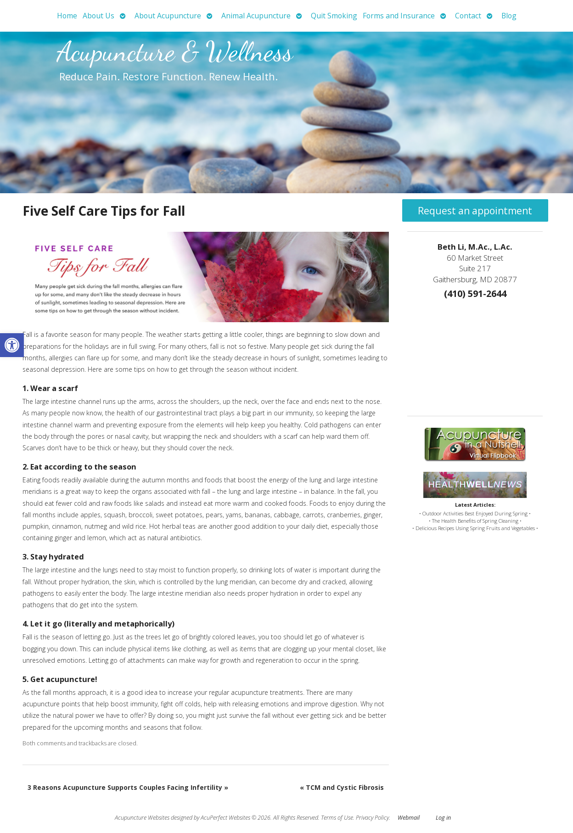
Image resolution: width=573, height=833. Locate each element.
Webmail (409, 818)
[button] (12, 345)
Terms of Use (337, 818)
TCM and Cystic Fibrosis (342, 787)
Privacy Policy (372, 818)
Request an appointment (475, 210)
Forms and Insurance (399, 16)
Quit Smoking (334, 16)
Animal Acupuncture (256, 16)
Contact (468, 16)
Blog (509, 16)
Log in (443, 818)
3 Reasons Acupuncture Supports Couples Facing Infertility (128, 787)
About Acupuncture (168, 16)
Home (67, 16)
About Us (98, 16)
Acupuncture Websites (142, 818)
